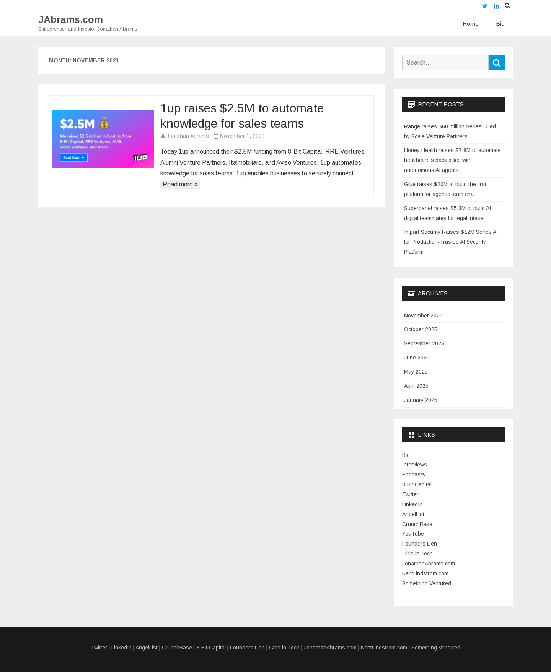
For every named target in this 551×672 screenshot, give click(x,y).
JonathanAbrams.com (428, 563)
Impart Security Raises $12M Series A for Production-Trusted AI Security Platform (450, 242)
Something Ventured (426, 583)
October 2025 (420, 329)
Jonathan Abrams (187, 136)
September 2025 (424, 343)
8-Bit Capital (417, 484)
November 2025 (423, 316)
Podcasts (413, 474)
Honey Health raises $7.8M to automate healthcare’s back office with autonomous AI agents (452, 160)
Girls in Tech (417, 554)
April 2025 (416, 386)
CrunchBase (417, 524)
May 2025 (416, 372)
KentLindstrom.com (425, 573)
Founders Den (419, 544)
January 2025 (420, 400)
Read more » (180, 184)
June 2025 (417, 358)
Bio (500, 23)
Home (470, 23)
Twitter (410, 494)
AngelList (413, 514)
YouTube (413, 534)
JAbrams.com (70, 19)
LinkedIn (412, 504)
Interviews (414, 464)
